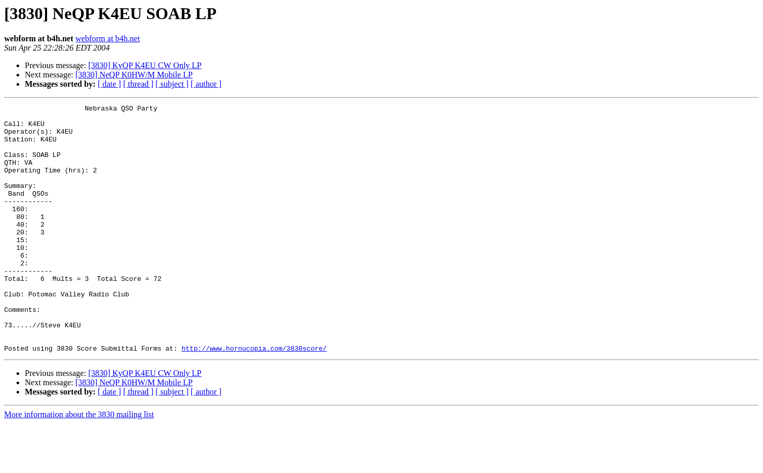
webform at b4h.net (107, 38)
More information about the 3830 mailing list (79, 464)
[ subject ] (172, 84)
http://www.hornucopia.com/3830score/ (254, 397)
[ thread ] (138, 84)
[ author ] (206, 84)
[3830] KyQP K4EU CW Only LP (145, 65)
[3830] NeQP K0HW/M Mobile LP (134, 74)
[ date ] (109, 84)
